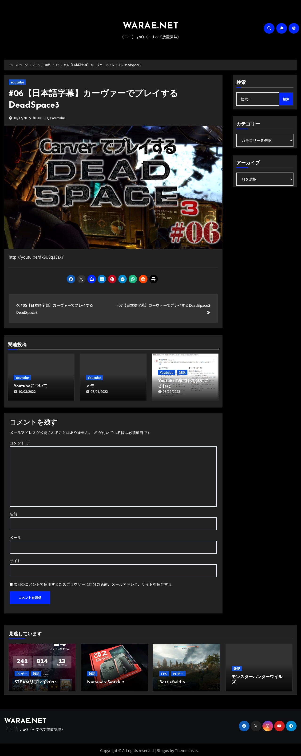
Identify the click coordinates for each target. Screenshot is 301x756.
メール (15, 536)
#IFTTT (42, 117)
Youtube (17, 82)
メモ (90, 386)
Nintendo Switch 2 (105, 681)
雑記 (182, 372)
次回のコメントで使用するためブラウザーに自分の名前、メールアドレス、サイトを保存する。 (94, 583)
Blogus (163, 749)
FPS (164, 672)
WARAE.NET (151, 26)
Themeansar (186, 749)
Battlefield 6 (172, 681)
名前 (13, 513)
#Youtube (57, 117)
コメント (19, 442)
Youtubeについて (30, 386)
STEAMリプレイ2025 (35, 681)
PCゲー (21, 672)
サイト (15, 559)
